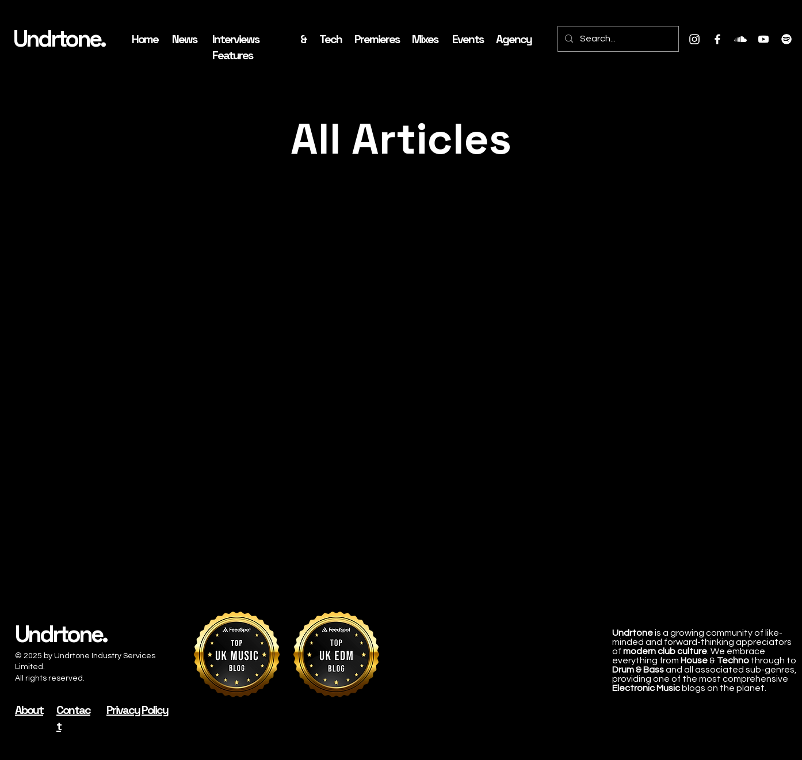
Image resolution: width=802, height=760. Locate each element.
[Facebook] (717, 39)
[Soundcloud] (740, 39)
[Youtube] (763, 39)
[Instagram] (694, 39)
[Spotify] (786, 39)
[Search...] (617, 38)
